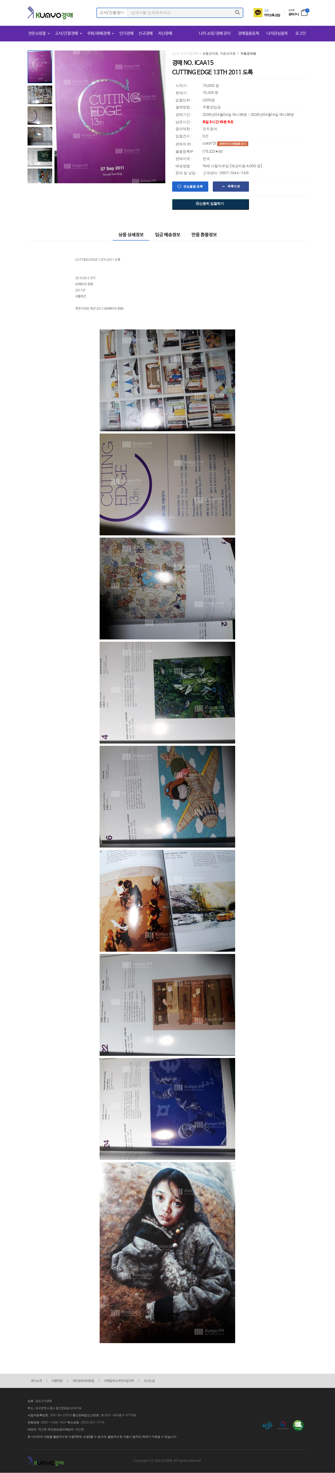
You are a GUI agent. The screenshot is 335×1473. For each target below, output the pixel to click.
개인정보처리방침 (83, 1381)
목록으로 (233, 186)
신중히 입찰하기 (210, 203)
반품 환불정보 (204, 235)
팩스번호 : (74, 1422)
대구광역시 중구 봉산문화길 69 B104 (58, 1408)
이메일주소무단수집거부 (119, 1381)
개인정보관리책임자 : (61, 1429)
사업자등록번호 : (39, 1415)
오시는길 (149, 1381)
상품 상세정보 (131, 235)
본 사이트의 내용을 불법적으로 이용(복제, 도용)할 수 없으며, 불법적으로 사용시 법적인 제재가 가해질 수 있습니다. (102, 1437)
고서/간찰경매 (66, 33)
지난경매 (165, 33)
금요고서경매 (43, 1401)
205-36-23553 (61, 1415)
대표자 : (33, 1429)
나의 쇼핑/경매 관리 (215, 33)
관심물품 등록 (193, 186)
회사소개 (36, 1381)
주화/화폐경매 (98, 33)
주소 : (31, 1408)
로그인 (300, 33)
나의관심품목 (278, 33)
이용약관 (57, 1381)
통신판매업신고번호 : (87, 1415)
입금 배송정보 (167, 235)
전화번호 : (34, 1422)
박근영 (42, 1429)
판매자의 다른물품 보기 (233, 143)
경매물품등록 (249, 33)
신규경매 (145, 33)
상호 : (31, 1401)
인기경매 (126, 33)
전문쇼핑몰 (37, 33)
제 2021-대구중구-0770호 (118, 1415)
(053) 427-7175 (92, 1422)
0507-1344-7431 (54, 1422)
